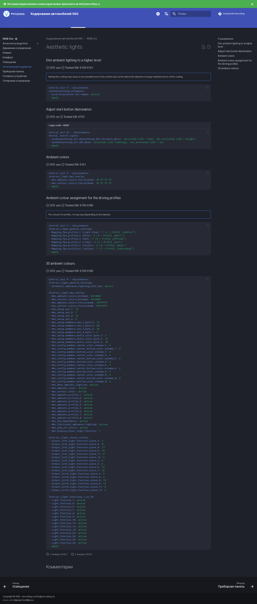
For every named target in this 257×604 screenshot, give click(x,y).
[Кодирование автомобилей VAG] (13, 14)
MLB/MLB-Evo (95, 23)
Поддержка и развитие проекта (146, 23)
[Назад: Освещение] (18, 586)
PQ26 (110, 23)
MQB (66, 23)
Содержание (225, 38)
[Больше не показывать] (252, 4)
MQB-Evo (78, 23)
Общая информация (14, 23)
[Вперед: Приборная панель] (234, 586)
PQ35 (120, 23)
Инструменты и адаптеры (44, 23)
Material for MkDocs (24, 600)
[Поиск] (190, 14)
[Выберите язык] (166, 13)
